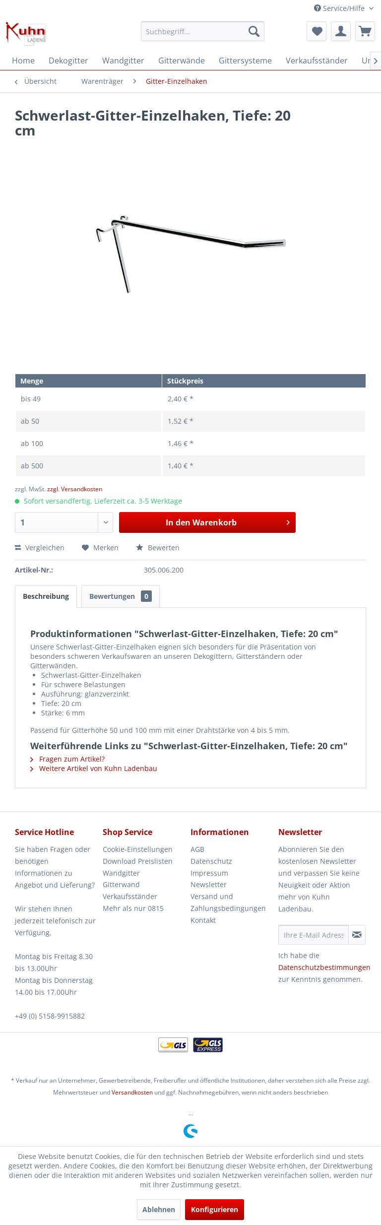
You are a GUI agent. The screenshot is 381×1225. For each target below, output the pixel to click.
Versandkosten (132, 1092)
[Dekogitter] (68, 60)
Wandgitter (121, 873)
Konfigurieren (214, 1209)
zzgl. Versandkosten (74, 489)
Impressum (209, 873)
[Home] (23, 60)
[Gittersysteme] (245, 60)
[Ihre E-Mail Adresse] (313, 935)
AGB (197, 849)
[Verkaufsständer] (317, 60)
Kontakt (203, 920)
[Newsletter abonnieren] (357, 935)
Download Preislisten (138, 861)
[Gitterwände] (181, 60)
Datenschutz (211, 861)
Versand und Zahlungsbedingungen (228, 902)
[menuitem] (203, 31)
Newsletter (208, 884)
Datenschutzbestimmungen (324, 967)
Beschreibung (46, 596)
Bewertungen (120, 596)
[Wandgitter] (123, 60)
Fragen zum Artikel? (67, 759)
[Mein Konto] (341, 31)
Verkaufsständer (130, 896)
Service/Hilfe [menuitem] (340, 8)
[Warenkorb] (365, 31)
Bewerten (158, 547)
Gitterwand (121, 884)
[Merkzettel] (316, 31)
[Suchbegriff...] (203, 31)
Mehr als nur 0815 (133, 908)
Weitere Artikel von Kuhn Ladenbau (93, 768)
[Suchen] (254, 31)
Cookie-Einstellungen (138, 849)
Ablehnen (158, 1209)
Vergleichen (39, 547)
